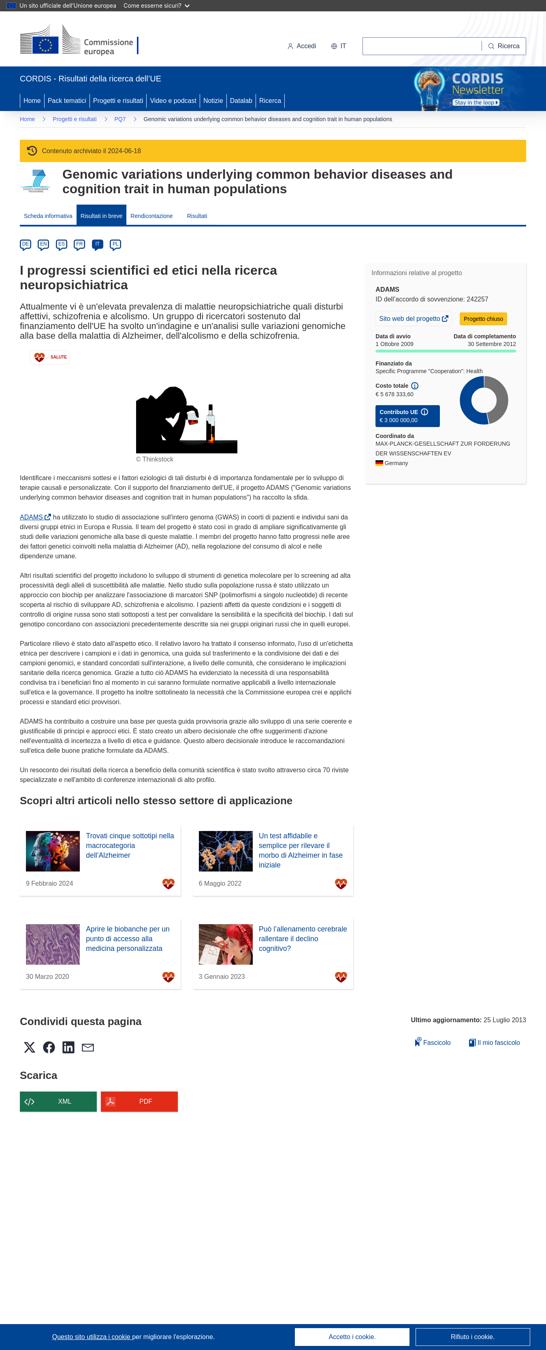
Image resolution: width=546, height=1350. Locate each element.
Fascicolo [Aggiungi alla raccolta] (433, 1041)
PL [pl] (116, 244)
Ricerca (270, 100)
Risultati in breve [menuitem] (102, 216)
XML (65, 1101)
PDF (145, 1101)
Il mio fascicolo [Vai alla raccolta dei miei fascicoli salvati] (494, 1043)
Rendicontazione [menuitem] (151, 216)
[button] (338, 46)
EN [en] (43, 244)
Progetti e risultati (118, 100)
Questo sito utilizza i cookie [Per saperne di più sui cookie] (92, 1336)
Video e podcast (173, 100)
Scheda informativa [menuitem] (48, 216)
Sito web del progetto (410, 319)
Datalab (241, 100)
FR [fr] (79, 244)
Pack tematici (67, 100)
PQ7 (120, 119)
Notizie (213, 100)
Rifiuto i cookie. (473, 1336)
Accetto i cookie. (352, 1336)
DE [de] (25, 244)
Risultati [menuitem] (197, 216)
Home (32, 100)
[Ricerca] (504, 46)
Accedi (301, 46)
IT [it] (97, 244)
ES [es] (61, 244)
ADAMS (33, 517)
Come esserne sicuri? (157, 5)
